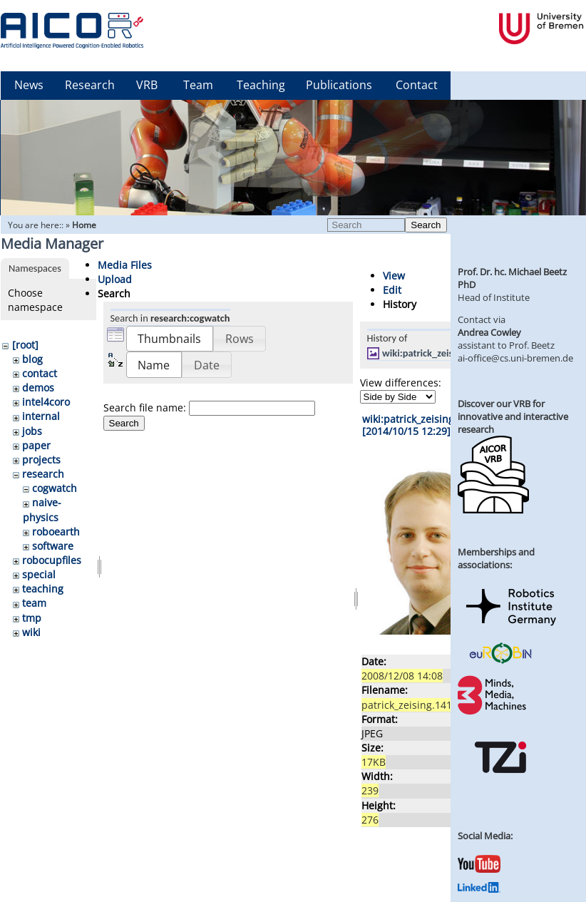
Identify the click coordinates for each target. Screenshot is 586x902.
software (52, 546)
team (34, 603)
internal (41, 416)
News (28, 85)
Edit (392, 290)
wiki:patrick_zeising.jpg (431, 353)
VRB (147, 85)
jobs (32, 431)
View (394, 275)
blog (32, 359)
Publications (339, 85)
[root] (25, 345)
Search (426, 225)
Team (198, 85)
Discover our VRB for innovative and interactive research (513, 416)
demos (38, 387)
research (43, 474)
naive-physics (42, 509)
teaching (42, 588)
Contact (417, 85)
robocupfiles (51, 560)
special (39, 574)
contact (39, 373)
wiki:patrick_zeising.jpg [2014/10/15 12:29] (417, 425)
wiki (31, 632)
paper (36, 445)
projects (41, 459)
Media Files (125, 265)
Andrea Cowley (489, 332)
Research (90, 85)
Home (84, 225)
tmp (31, 618)
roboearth (56, 531)
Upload (115, 279)
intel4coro (46, 402)
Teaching (261, 85)
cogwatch (54, 488)
